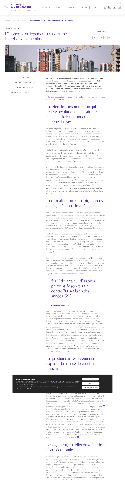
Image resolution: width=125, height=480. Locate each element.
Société (24, 21)
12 (78, 437)
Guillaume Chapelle (28, 87)
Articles (58, 7)
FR (117, 3)
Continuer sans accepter (91, 387)
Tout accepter (91, 379)
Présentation (45, 7)
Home (8, 21)
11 (104, 406)
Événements (71, 7)
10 (75, 345)
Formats (84, 7)
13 (94, 469)
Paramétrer (90, 383)
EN (120, 3)
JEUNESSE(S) (96, 7)
